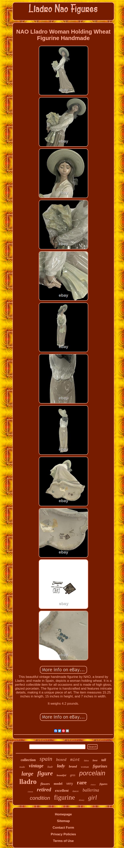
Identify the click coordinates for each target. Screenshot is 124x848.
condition (40, 798)
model (58, 784)
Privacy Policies (63, 834)
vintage (36, 765)
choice (93, 785)
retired (44, 790)
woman (85, 766)
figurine (64, 797)
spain (46, 758)
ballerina (91, 790)
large (27, 773)
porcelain (92, 773)
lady (61, 765)
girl (92, 797)
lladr (50, 766)
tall (103, 760)
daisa (86, 760)
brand (73, 766)
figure (45, 773)
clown (30, 791)
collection (28, 760)
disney (81, 800)
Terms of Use (63, 841)
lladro (28, 782)
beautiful (61, 775)
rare (82, 782)
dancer (75, 791)
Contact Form (63, 827)
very (69, 784)
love (95, 760)
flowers (45, 784)
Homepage (63, 814)
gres (72, 775)
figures (103, 784)
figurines (100, 766)
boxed (61, 759)
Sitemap (63, 821)
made (22, 766)
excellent (62, 790)
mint (75, 760)
